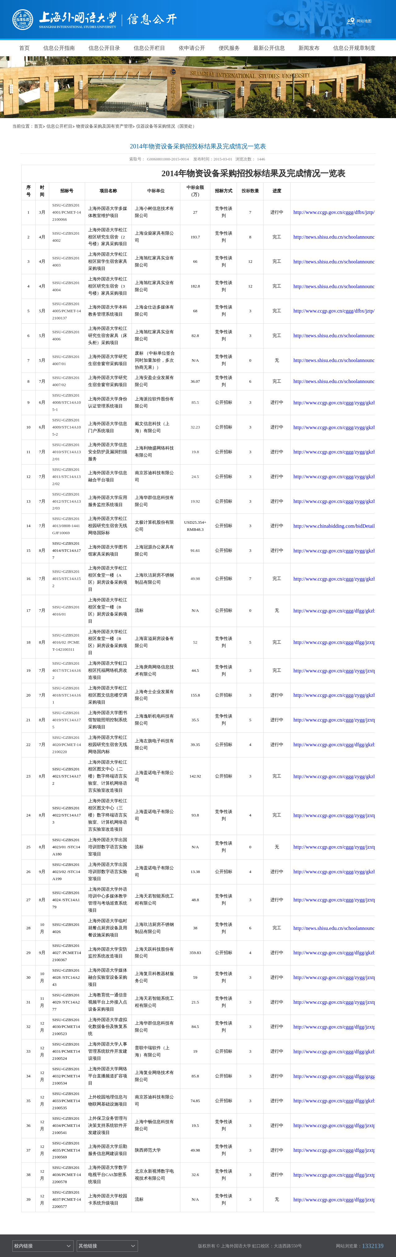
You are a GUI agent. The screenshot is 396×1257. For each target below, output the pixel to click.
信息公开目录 (104, 48)
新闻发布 (309, 48)
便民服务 (229, 48)
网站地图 (364, 21)
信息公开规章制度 (354, 48)
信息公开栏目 (149, 48)
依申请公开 (192, 48)
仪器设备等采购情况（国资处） (166, 126)
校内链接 (23, 1245)
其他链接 (88, 1245)
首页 (24, 48)
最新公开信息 (269, 48)
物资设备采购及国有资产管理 (104, 126)
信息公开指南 (59, 48)
